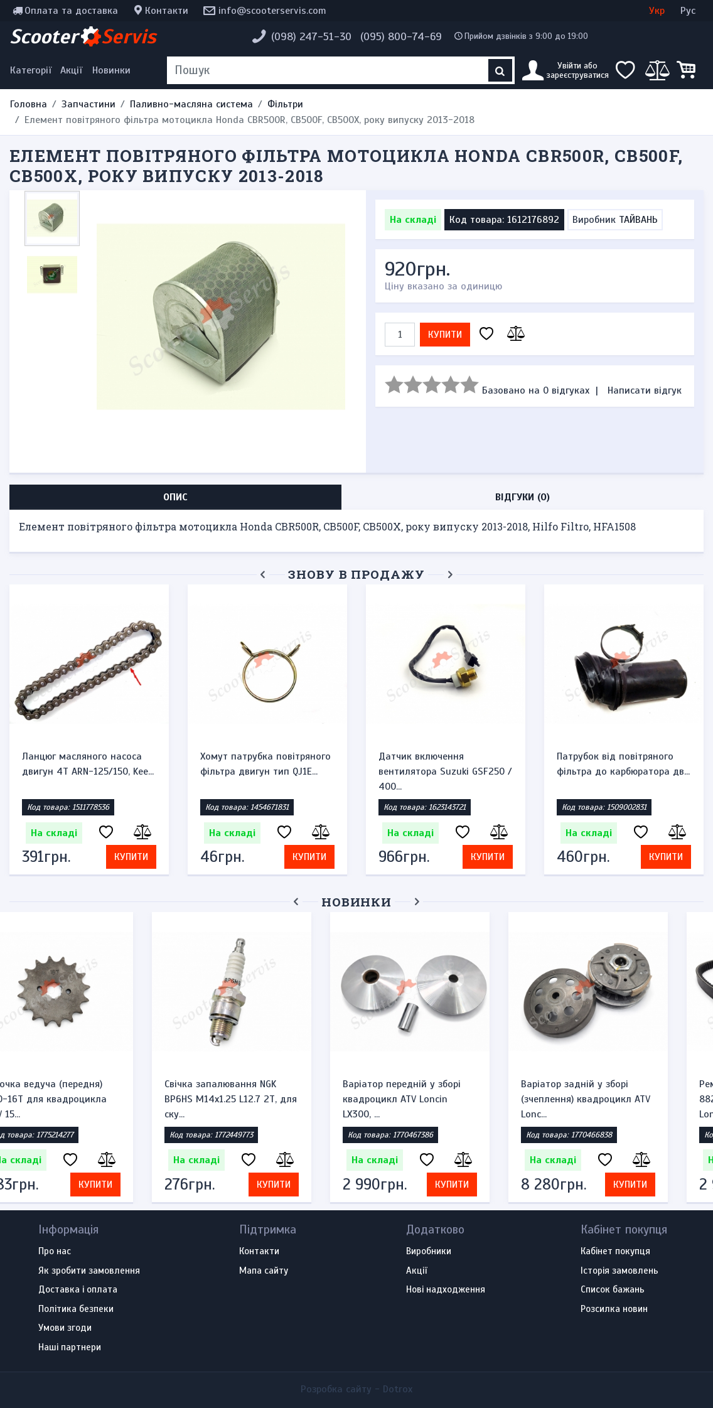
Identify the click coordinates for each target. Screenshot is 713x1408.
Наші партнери (69, 1348)
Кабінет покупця (615, 1252)
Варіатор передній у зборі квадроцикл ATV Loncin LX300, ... (437, 1099)
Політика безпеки (76, 1309)
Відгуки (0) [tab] (522, 497)
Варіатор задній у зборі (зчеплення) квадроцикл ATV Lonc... (621, 1099)
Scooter (82, 36)
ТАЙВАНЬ (638, 219)
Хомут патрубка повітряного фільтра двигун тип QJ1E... (87, 764)
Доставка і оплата (77, 1290)
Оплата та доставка (71, 10)
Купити (445, 334)
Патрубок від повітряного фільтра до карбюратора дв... (445, 764)
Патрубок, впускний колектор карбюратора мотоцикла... (624, 764)
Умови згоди (65, 1328)
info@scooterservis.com (272, 10)
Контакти (166, 10)
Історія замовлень (619, 1271)
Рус (687, 10)
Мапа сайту (263, 1271)
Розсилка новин (614, 1309)
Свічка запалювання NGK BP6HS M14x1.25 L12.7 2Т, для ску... (266, 1099)
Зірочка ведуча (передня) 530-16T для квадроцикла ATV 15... (82, 1099)
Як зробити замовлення (89, 1271)
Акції (71, 70)
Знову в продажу (356, 574)
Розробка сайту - (356, 1389)
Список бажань (613, 1290)
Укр (657, 10)
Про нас (54, 1252)
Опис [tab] (175, 497)
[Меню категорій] (32, 70)
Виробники (428, 1252)
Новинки (111, 70)
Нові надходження (445, 1290)
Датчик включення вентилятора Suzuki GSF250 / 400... (267, 771)
